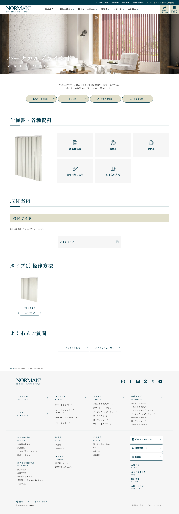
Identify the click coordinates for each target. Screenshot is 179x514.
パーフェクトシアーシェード (105, 412)
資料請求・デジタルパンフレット (31, 480)
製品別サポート (19, 369)
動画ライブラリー (24, 455)
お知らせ (116, 2)
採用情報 (127, 2)
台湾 (19, 502)
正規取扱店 (22, 484)
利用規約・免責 (137, 505)
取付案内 (77, 99)
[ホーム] (11, 369)
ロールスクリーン (100, 416)
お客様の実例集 (23, 445)
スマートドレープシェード (104, 408)
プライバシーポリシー (155, 505)
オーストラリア (41, 502)
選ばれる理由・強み (101, 445)
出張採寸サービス (24, 477)
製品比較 (21, 448)
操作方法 (30, 313)
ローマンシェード (100, 420)
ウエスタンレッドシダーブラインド (65, 411)
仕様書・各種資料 (43, 99)
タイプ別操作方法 (109, 99)
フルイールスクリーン (102, 424)
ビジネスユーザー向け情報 (163, 2)
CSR (95, 448)
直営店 (58, 445)
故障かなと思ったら (108, 347)
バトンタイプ (89, 242)
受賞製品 (97, 455)
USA (29, 502)
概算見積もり (22, 473)
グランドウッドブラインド (66, 418)
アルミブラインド (62, 423)
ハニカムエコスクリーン (103, 404)
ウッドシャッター (138, 404)
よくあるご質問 (103, 2)
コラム (27, 451)
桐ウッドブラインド (63, 405)
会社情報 (97, 451)
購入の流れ (22, 470)
